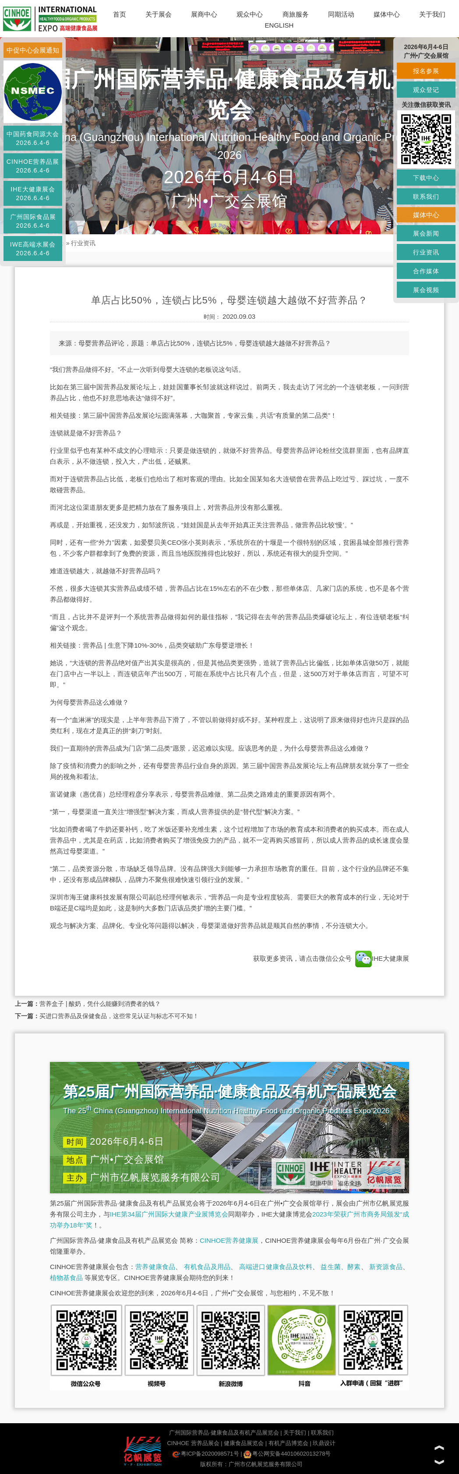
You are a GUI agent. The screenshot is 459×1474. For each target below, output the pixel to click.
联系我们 (322, 1432)
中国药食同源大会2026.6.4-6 (33, 138)
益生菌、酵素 (340, 1266)
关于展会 (158, 14)
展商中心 (204, 14)
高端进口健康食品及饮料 (275, 1266)
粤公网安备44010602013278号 (287, 1453)
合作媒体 (426, 271)
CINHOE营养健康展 (229, 1240)
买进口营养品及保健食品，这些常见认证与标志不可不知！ (119, 1015)
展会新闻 (426, 233)
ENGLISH (279, 25)
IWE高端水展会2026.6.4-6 (33, 249)
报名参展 (426, 70)
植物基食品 (66, 1277)
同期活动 (341, 14)
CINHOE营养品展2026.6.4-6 (33, 166)
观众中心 (250, 14)
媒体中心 (387, 14)
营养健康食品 (155, 1266)
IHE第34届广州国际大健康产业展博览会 (169, 1214)
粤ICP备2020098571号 (205, 1453)
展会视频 (426, 289)
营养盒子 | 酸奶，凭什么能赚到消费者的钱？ (100, 1003)
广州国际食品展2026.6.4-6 (33, 221)
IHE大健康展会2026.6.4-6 (33, 193)
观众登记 (426, 89)
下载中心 (426, 177)
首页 (119, 14)
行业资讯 (83, 243)
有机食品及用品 (207, 1266)
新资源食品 (386, 1266)
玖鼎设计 (324, 1443)
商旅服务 (295, 14)
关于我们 (432, 14)
